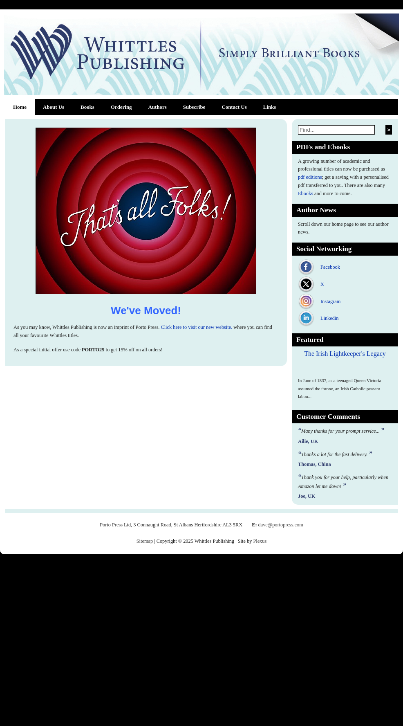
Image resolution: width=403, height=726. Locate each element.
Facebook (330, 267)
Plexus (259, 541)
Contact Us (234, 107)
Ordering (121, 107)
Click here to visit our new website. (196, 327)
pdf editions (310, 177)
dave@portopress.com (280, 525)
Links (269, 107)
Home (20, 107)
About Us (53, 107)
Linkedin (329, 318)
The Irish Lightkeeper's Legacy (345, 353)
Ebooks (305, 193)
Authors (157, 107)
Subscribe (194, 107)
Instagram (330, 301)
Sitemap (145, 541)
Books (87, 107)
